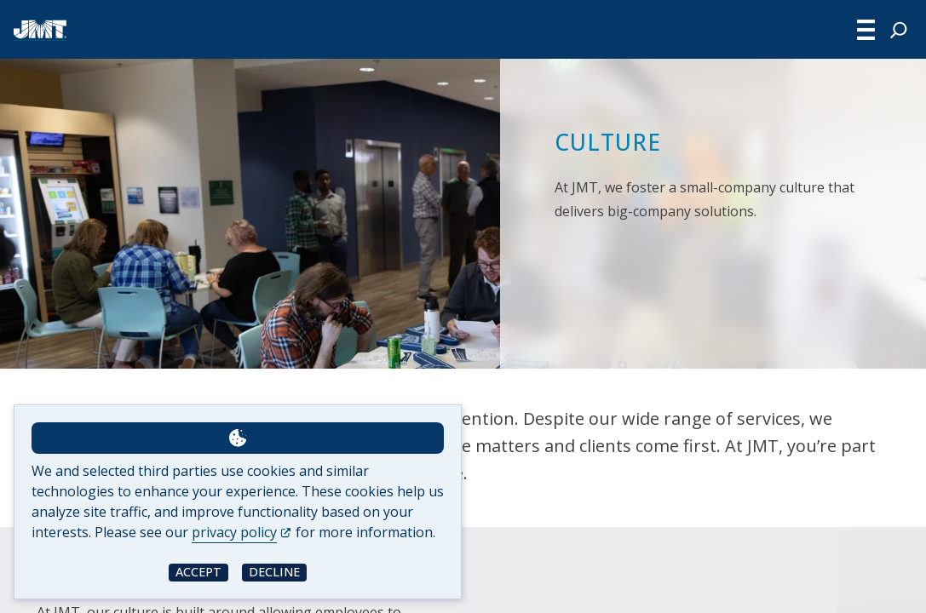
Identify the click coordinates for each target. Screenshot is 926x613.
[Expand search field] (898, 29)
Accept (198, 572)
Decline (274, 572)
